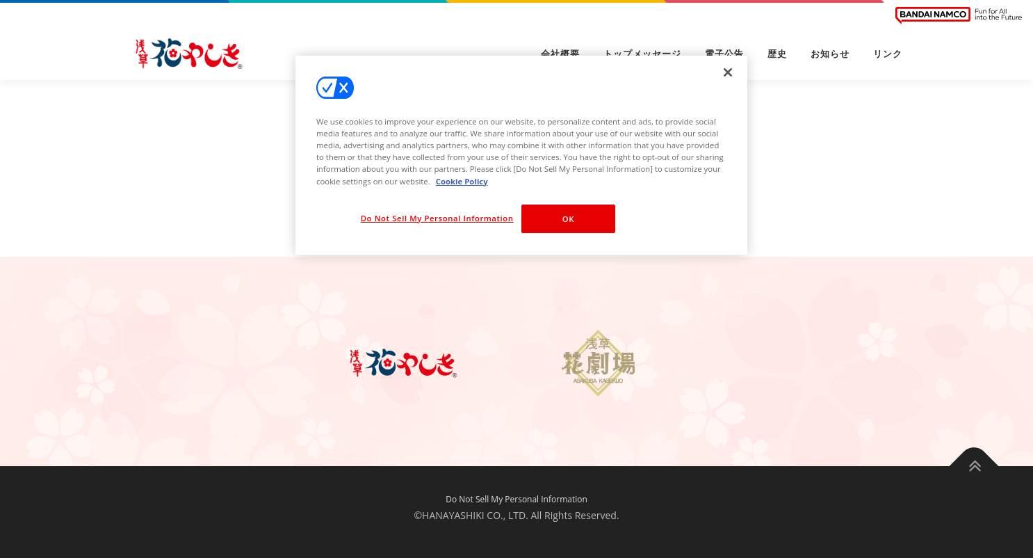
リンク (887, 54)
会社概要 (560, 54)
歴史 (777, 54)
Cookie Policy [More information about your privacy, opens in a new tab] (462, 181)
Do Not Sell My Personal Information (516, 499)
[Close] (728, 72)
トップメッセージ (642, 54)
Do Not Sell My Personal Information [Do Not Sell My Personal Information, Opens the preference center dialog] (437, 218)
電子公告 (724, 54)
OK (568, 219)
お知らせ (830, 54)
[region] (521, 155)
